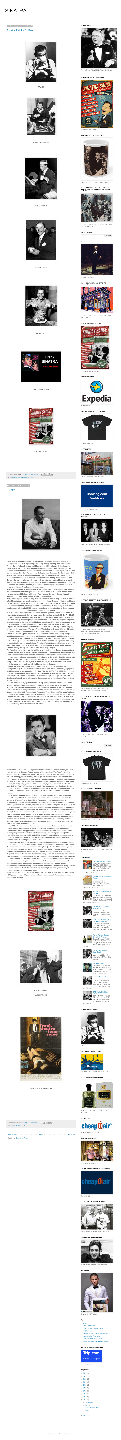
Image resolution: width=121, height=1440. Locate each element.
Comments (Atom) (22, 1138)
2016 (85, 1415)
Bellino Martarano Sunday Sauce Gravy (96, 1341)
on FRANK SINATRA (18, 1126)
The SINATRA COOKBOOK (102, 861)
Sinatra (11, 490)
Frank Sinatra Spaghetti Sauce (93, 1328)
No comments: (33, 474)
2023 (85, 1382)
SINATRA (15, 10)
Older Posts (71, 1134)
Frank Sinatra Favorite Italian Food (100, 951)
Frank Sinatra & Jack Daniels (92, 1339)
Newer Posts (11, 1134)
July (86, 1405)
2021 (85, 1388)
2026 (85, 1373)
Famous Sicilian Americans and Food (95, 1333)
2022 (85, 1385)
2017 (85, 1400)
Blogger (69, 1434)
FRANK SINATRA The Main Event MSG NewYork (102, 921)
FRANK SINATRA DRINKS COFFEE (23, 477)
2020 (85, 1391)
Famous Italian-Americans (91, 1336)
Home (41, 1134)
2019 (85, 1394)
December (88, 1402)
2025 (85, 1376)
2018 (85, 1397)
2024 (85, 1379)
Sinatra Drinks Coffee (20, 30)
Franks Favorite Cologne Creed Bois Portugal (101, 936)
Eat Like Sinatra (88, 1331)
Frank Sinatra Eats (89, 1326)
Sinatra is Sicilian (98, 964)
